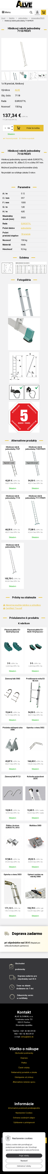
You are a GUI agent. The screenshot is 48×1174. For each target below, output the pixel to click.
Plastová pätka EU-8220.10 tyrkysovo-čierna (35, 632)
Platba (24, 1063)
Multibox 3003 (35, 826)
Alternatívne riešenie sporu (24, 1082)
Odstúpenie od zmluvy (24, 1077)
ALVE (17, 90)
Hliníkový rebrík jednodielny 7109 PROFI (35, 448)
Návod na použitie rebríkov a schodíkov (23, 605)
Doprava (24, 1058)
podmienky (20, 969)
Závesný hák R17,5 (12, 777)
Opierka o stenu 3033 (13, 874)
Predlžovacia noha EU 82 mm (35, 680)
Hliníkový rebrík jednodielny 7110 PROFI (12, 498)
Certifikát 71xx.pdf (14, 608)
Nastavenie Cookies (24, 1113)
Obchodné (20, 963)
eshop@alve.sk (27, 1037)
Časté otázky (24, 1067)
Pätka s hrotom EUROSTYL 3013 (12, 827)
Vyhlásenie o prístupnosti (24, 1122)
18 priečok (25, 234)
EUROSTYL (26, 223)
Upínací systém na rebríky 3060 (35, 875)
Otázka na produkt (26, 138)
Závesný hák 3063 (12, 679)
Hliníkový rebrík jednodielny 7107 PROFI (12, 449)
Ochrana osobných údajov (24, 1118)
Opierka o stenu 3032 (35, 728)
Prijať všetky (24, 1156)
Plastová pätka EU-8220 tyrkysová (12, 631)
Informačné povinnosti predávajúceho (24, 1108)
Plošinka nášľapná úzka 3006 (13, 729)
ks (9, 128)
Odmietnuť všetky (24, 1166)
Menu (6, 12)
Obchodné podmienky (24, 1053)
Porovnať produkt (10, 138)
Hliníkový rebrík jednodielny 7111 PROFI (35, 497)
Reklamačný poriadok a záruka (24, 1072)
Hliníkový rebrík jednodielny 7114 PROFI (12, 547)
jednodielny (26, 228)
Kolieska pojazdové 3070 (35, 778)
